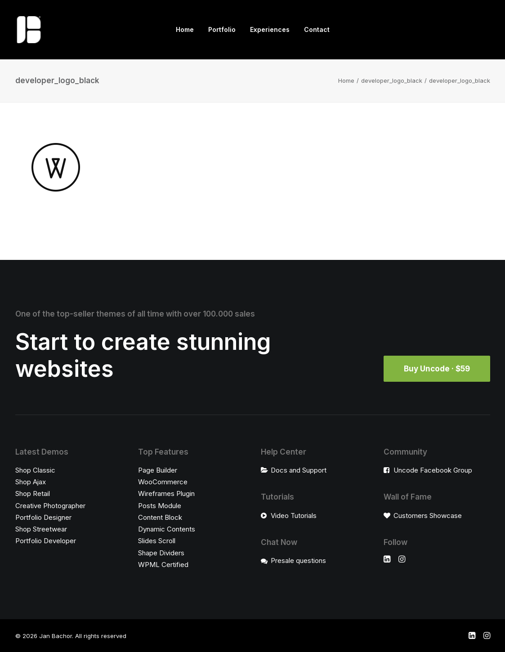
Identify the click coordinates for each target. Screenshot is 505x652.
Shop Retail (32, 493)
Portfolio (222, 29)
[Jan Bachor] (28, 29)
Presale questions (298, 560)
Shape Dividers (161, 553)
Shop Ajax (30, 482)
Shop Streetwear (41, 529)
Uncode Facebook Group (432, 470)
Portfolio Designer (43, 517)
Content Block (160, 517)
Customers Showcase (427, 515)
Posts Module (159, 505)
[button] (387, 560)
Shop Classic (35, 470)
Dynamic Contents (166, 529)
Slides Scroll (156, 540)
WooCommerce (163, 482)
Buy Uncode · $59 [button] (437, 368)
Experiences (270, 29)
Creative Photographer (50, 505)
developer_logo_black (391, 80)
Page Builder (157, 470)
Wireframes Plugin (166, 493)
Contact (317, 29)
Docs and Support (298, 470)
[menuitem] (185, 29)
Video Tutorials (294, 515)
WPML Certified (163, 564)
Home (185, 29)
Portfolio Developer (45, 540)
